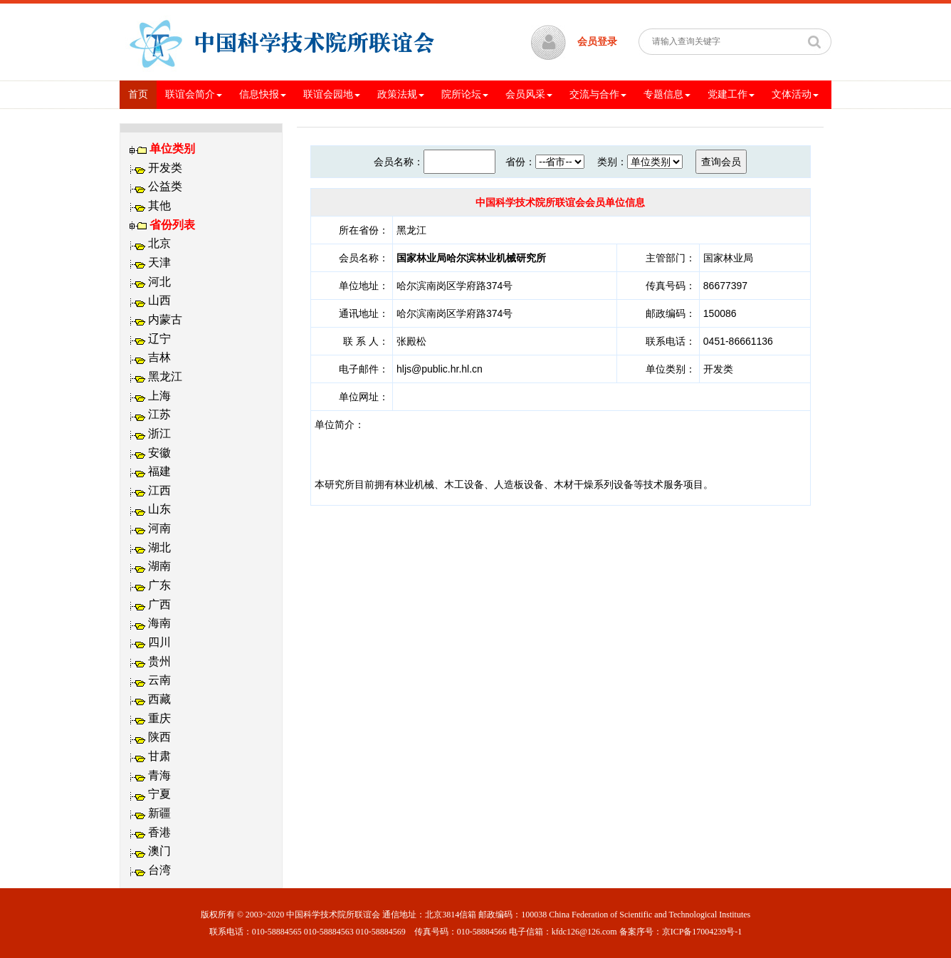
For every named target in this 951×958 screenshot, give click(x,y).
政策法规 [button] (400, 94)
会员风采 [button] (528, 94)
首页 (142, 93)
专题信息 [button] (666, 94)
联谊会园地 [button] (331, 94)
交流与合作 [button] (597, 94)
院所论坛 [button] (464, 94)
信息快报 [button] (262, 94)
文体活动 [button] (795, 94)
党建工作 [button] (731, 94)
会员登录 (597, 41)
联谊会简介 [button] (193, 94)
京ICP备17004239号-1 (702, 932)
